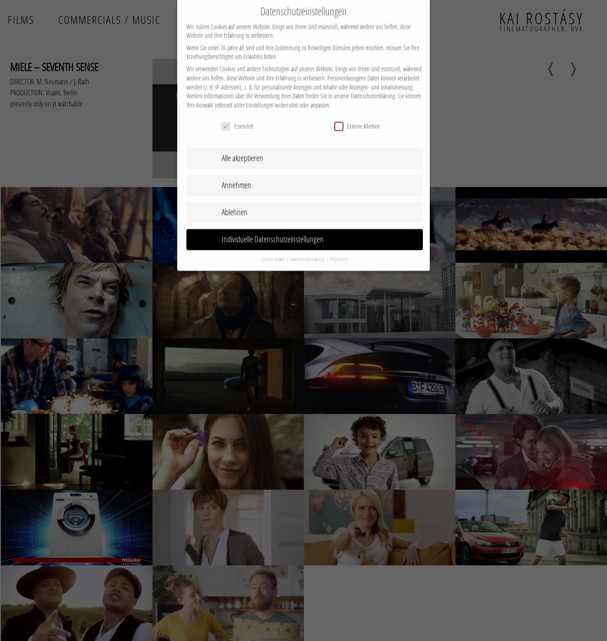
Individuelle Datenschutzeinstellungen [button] (273, 231)
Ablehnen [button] (234, 204)
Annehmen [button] (236, 176)
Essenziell (237, 117)
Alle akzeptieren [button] (242, 149)
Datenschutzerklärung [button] (308, 251)
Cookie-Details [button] (274, 251)
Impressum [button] (339, 251)
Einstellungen (260, 97)
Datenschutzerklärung (373, 87)
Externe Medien (357, 117)
